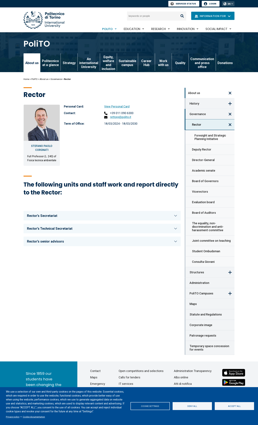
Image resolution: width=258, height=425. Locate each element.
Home (26, 79)
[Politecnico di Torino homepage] (44, 20)
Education (132, 29)
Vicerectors (200, 191)
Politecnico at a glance (50, 63)
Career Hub (146, 63)
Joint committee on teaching (211, 240)
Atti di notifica (183, 383)
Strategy (69, 63)
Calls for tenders (129, 377)
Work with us (163, 63)
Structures (197, 272)
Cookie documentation (34, 416)
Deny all (192, 406)
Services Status (183, 3)
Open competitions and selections (141, 371)
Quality (180, 63)
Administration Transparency (193, 371)
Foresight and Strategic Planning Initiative (210, 137)
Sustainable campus (127, 63)
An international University (88, 63)
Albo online (181, 377)
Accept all (234, 406)
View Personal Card (116, 106)
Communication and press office (202, 63)
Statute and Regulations (206, 314)
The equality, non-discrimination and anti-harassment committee (207, 226)
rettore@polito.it (120, 117)
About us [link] (32, 63)
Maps (193, 304)
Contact (95, 371)
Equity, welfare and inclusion (108, 63)
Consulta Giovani (203, 261)
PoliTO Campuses (201, 293)
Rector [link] (196, 124)
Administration (199, 283)
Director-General (203, 160)
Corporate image (201, 325)
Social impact (216, 29)
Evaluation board (203, 202)
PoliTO (107, 29)
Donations (225, 63)
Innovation (185, 29)
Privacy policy (12, 416)
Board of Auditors (204, 212)
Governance (56, 79)
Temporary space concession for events (209, 347)
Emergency (97, 383)
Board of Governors (205, 181)
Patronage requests (203, 335)
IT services (126, 383)
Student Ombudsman (206, 251)
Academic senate (203, 170)
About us (44, 79)
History (194, 103)
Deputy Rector (201, 149)
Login (212, 3)
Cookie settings (150, 406)
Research (158, 29)
